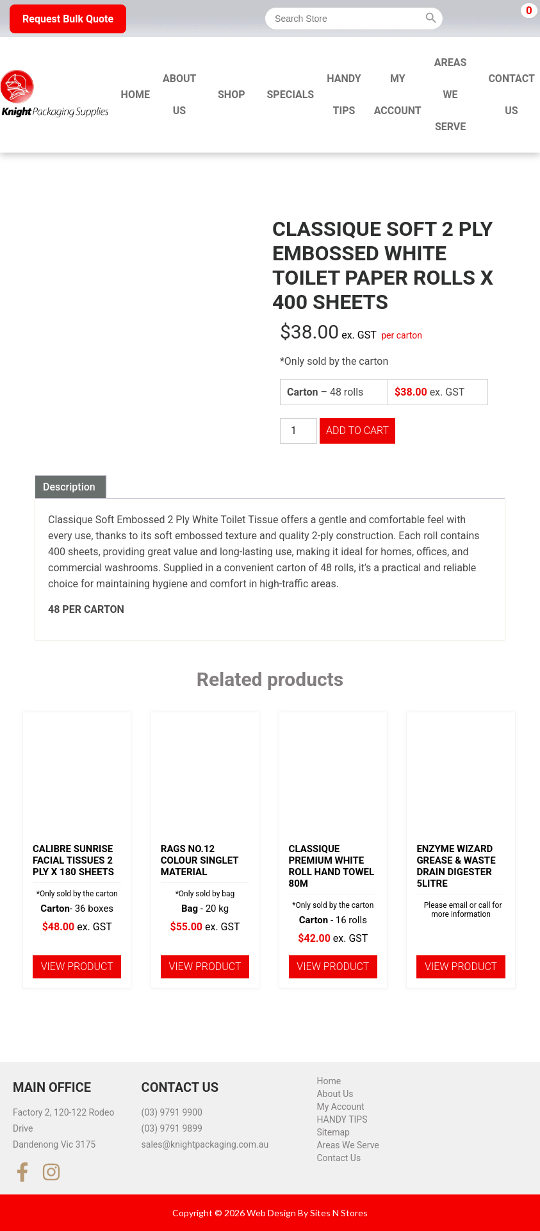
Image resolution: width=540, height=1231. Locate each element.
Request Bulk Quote (67, 19)
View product (77, 966)
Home (135, 94)
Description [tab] (69, 487)
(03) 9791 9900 (172, 1112)
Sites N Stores (339, 1212)
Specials (291, 94)
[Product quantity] (298, 431)
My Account (397, 94)
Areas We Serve (450, 94)
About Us (179, 94)
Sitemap (332, 1132)
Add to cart (357, 430)
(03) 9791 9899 (172, 1128)
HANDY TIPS (344, 94)
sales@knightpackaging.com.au (205, 1144)
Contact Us (338, 1158)
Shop (231, 94)
